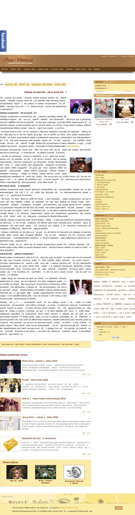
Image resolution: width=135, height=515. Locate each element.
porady (119, 309)
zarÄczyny (99, 178)
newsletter (124, 56)
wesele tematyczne (103, 286)
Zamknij (118, 508)
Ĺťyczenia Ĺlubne (57, 69)
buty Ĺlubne (128, 281)
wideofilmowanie (101, 204)
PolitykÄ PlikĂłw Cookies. (69, 508)
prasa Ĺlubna (100, 252)
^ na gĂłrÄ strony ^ (67, 494)
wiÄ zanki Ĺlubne (110, 317)
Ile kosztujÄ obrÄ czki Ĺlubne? (74, 482)
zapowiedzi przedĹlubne (106, 294)
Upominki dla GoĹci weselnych (39, 438)
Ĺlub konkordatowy (102, 182)
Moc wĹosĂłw (16, 481)
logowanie (104, 56)
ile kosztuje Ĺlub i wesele (104, 192)
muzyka (98, 200)
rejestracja (112, 56)
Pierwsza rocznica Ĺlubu (104, 272)
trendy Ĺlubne (60, 84)
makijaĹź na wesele (124, 286)
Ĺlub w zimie (123, 313)
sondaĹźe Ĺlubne (102, 250)
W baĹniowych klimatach (45, 482)
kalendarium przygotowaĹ (105, 197)
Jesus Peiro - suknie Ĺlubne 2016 (40, 417)
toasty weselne (100, 240)
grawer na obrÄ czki (102, 243)
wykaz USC (99, 255)
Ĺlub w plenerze (108, 313)
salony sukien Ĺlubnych (107, 281)
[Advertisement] (26, 27)
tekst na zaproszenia (102, 226)
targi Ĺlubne (100, 248)
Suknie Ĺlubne (16, 69)
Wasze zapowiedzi (102, 221)
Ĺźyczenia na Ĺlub (102, 224)
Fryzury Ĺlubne (29, 69)
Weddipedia (99, 175)
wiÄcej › (86, 374)
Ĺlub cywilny (100, 187)
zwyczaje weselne (101, 189)
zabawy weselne (101, 236)
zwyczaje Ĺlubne (72, 344)
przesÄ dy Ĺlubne (102, 195)
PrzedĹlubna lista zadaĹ (36, 380)
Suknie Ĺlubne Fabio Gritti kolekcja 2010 (44, 398)
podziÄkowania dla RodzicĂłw (106, 228)
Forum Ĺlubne (43, 69)
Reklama (97, 69)
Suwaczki (69, 69)
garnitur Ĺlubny (126, 290)
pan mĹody (24, 84)
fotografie (98, 202)
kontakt (131, 56)
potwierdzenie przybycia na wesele (108, 233)
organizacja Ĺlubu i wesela (42, 84)
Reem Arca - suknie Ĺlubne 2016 (39, 361)
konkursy (98, 231)
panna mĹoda (11, 84)
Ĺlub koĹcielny (101, 185)
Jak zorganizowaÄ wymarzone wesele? (110, 270)
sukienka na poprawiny (105, 290)
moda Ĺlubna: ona (102, 207)
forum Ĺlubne (112, 303)
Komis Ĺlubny (80, 69)
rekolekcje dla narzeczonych (105, 180)
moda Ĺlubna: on (101, 209)
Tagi (89, 69)
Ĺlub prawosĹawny (114, 299)
